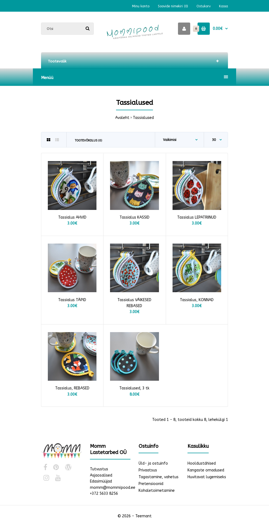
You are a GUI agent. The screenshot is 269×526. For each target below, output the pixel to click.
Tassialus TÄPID (72, 300)
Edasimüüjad (101, 481)
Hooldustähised (201, 463)
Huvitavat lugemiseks (206, 477)
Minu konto (140, 6)
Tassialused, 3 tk (134, 388)
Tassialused (143, 117)
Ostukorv (203, 6)
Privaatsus (148, 470)
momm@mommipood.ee (112, 487)
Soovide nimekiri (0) (173, 6)
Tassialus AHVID (72, 217)
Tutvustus (99, 469)
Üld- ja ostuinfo (153, 463)
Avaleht (122, 117)
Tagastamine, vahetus (159, 477)
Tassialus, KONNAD (197, 300)
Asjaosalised (101, 475)
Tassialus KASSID (134, 217)
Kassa (223, 6)
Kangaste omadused (205, 470)
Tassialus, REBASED (72, 388)
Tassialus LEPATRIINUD (196, 217)
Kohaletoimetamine (157, 490)
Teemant (143, 516)
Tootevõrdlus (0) (88, 140)
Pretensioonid (151, 483)
